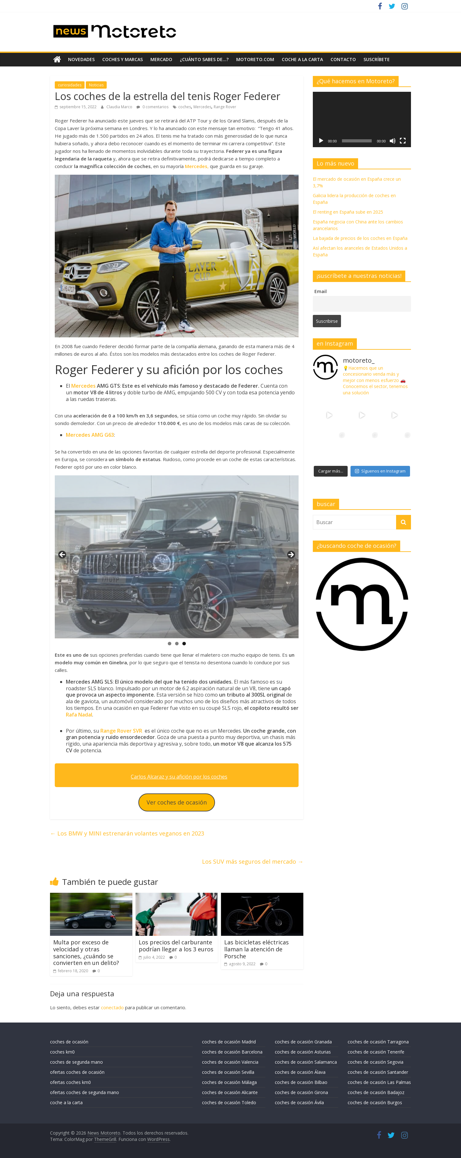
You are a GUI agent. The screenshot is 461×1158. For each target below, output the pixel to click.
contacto (343, 59)
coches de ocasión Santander (378, 1072)
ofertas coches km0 (70, 1082)
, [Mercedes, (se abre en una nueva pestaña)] (197, 166)
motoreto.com (255, 59)
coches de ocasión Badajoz (376, 1092)
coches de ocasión (69, 1042)
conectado (112, 1007)
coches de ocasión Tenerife (376, 1052)
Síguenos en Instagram (380, 471)
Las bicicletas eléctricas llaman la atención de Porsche (256, 949)
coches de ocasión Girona (301, 1092)
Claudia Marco (119, 107)
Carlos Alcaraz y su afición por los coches (179, 776)
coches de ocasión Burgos (375, 1102)
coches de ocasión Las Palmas (379, 1082)
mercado (161, 59)
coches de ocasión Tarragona (378, 1042)
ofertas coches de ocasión (77, 1072)
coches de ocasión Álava (300, 1072)
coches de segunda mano (76, 1062)
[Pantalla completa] (403, 141)
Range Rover (225, 107)
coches (184, 107)
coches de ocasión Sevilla (228, 1072)
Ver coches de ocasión (177, 802)
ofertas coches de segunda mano (84, 1092)
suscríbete (376, 59)
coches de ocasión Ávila (299, 1102)
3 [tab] (184, 643)
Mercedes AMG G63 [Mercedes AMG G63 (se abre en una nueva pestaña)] (90, 434)
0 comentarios (152, 107)
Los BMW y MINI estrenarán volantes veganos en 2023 (127, 833)
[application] (362, 119)
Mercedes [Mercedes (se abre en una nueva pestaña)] (83, 385)
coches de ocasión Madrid (229, 1042)
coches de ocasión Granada (303, 1042)
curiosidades (69, 85)
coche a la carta (302, 59)
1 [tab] (169, 643)
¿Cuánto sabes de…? (204, 59)
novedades (81, 59)
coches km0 (62, 1052)
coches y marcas (122, 59)
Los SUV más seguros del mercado (252, 861)
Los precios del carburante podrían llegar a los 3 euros (176, 945)
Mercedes (202, 107)
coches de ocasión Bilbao (301, 1082)
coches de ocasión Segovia (375, 1062)
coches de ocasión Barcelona (232, 1052)
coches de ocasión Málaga (229, 1082)
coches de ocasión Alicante (230, 1092)
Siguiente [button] (290, 555)
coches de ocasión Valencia (230, 1062)
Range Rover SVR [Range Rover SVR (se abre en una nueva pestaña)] (121, 730)
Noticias (96, 85)
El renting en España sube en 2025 (348, 212)
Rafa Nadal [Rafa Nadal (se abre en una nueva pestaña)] (79, 714)
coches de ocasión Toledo (229, 1102)
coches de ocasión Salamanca (306, 1062)
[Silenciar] (392, 141)
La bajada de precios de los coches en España (360, 238)
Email (320, 291)
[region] (177, 556)
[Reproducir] (321, 141)
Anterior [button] (62, 555)
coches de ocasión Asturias (303, 1052)
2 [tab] (177, 643)
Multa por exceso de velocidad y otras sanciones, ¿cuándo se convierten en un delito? (86, 952)
